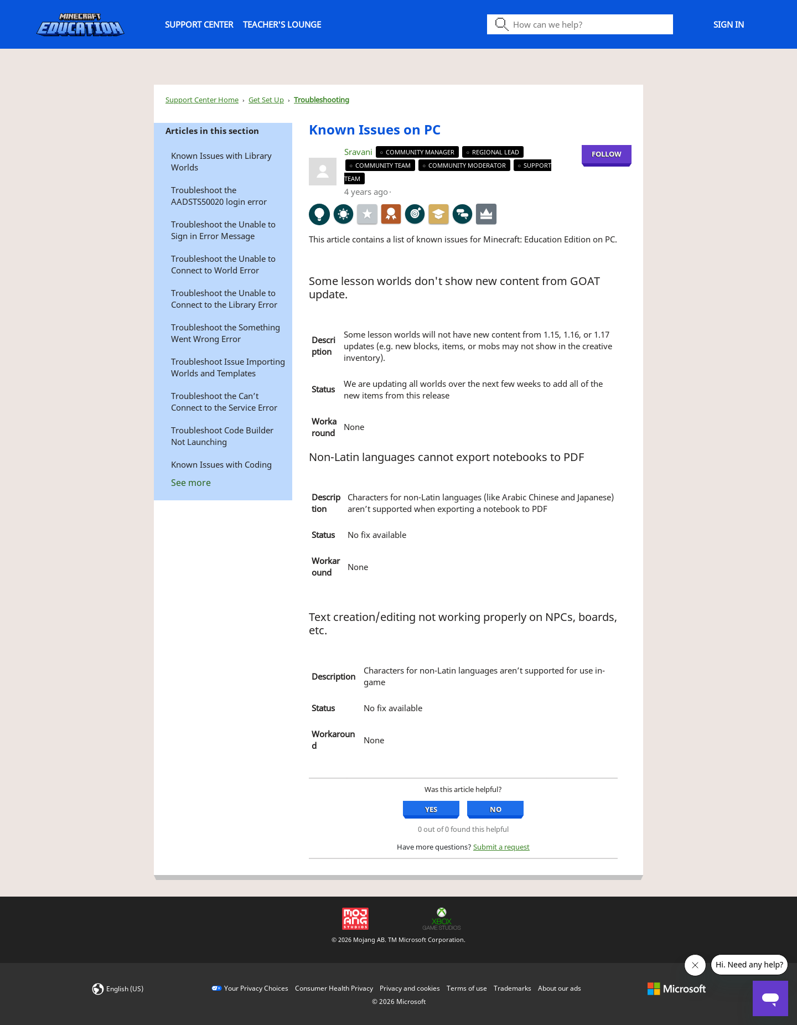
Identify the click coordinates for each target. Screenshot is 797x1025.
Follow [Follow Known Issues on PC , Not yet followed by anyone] (607, 154)
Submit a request (501, 847)
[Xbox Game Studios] (442, 918)
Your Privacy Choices (256, 988)
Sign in (728, 24)
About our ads (559, 988)
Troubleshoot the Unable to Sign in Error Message (223, 230)
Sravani (359, 151)
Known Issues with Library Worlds (221, 161)
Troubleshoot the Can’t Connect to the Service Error (224, 401)
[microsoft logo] (677, 988)
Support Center (199, 24)
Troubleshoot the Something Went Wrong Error (225, 333)
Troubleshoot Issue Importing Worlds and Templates (228, 367)
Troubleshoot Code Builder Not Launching (222, 436)
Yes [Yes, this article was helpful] (431, 809)
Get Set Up (266, 100)
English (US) (124, 988)
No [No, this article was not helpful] (495, 809)
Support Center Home (202, 100)
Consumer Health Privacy (334, 988)
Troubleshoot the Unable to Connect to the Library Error (224, 298)
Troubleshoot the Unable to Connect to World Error (223, 264)
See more (191, 483)
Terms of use (467, 988)
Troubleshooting (321, 100)
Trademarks (512, 988)
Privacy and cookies (410, 988)
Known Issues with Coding (221, 464)
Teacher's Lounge (282, 24)
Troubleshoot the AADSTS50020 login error (219, 195)
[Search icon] (580, 24)
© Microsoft (399, 1001)
